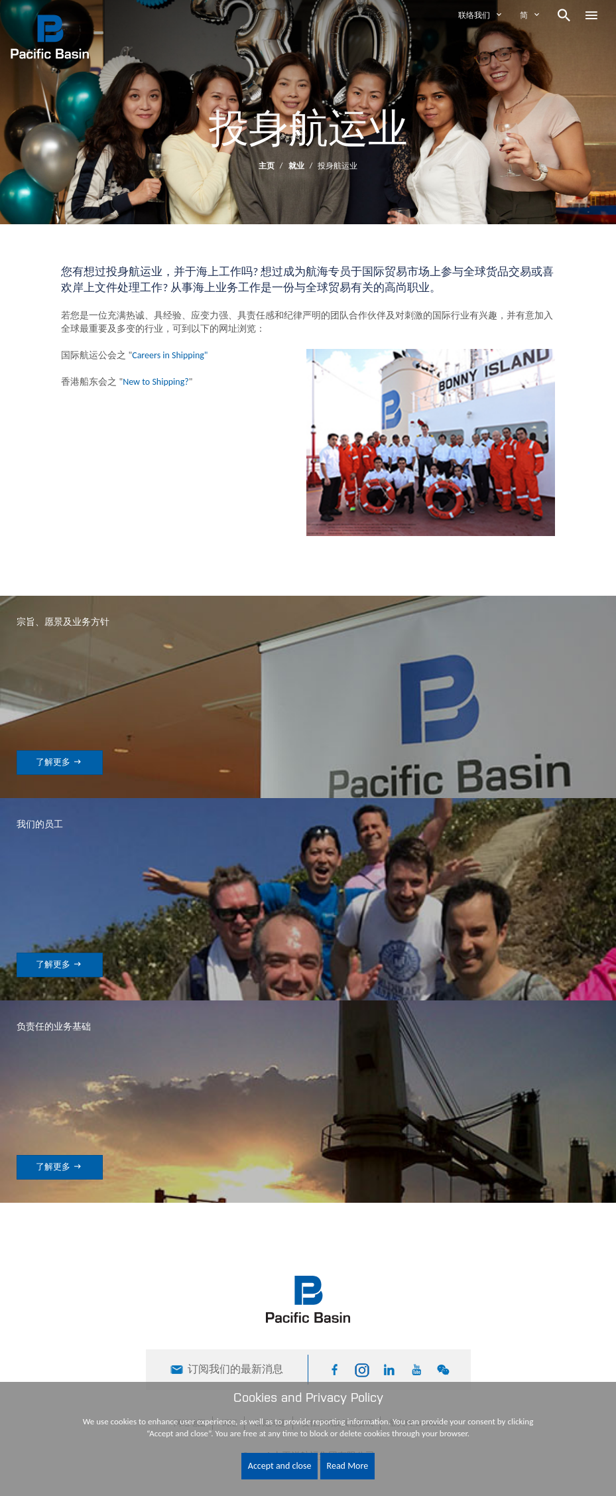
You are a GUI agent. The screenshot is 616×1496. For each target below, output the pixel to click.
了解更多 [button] (60, 762)
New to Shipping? (156, 381)
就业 (297, 165)
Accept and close (280, 1465)
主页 (267, 165)
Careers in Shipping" (170, 355)
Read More (348, 1465)
